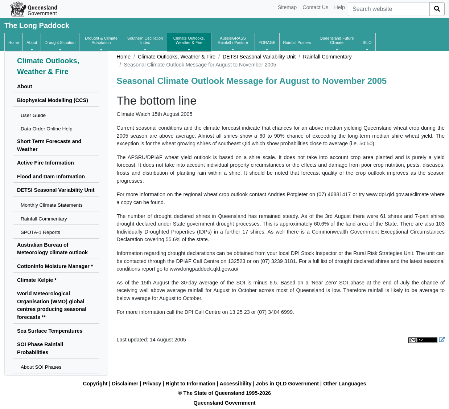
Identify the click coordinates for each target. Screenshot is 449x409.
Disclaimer (125, 383)
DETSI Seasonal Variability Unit (259, 57)
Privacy (152, 383)
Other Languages (344, 383)
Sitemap (287, 7)
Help (339, 7)
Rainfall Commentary (327, 57)
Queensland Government (224, 403)
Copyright (95, 383)
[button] (32, 42)
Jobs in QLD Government (288, 383)
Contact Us (315, 7)
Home (124, 57)
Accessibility (236, 383)
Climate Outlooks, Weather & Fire (176, 57)
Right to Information (190, 383)
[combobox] (389, 9)
